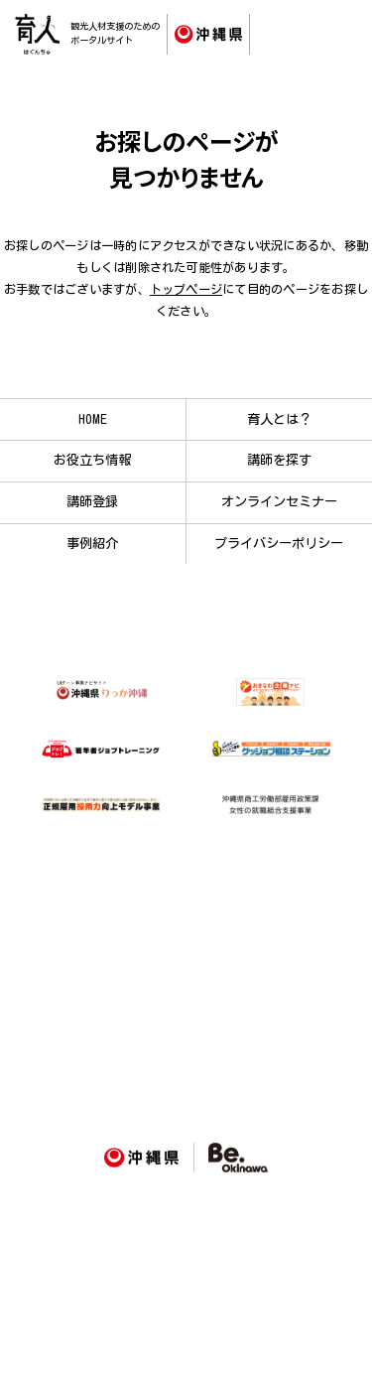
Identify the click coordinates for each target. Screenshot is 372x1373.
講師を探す (279, 460)
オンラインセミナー (279, 501)
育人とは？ (279, 419)
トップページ (186, 289)
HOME (92, 419)
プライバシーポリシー (278, 543)
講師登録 (92, 501)
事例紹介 (92, 543)
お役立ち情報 (92, 460)
